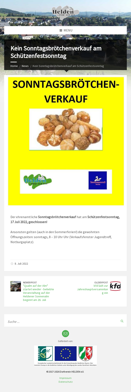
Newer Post (30, 282)
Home (14, 66)
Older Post (101, 282)
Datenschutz (66, 381)
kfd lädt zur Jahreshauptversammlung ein (92, 289)
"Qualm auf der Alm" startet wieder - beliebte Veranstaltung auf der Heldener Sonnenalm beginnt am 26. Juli (38, 293)
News (25, 66)
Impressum (65, 377)
